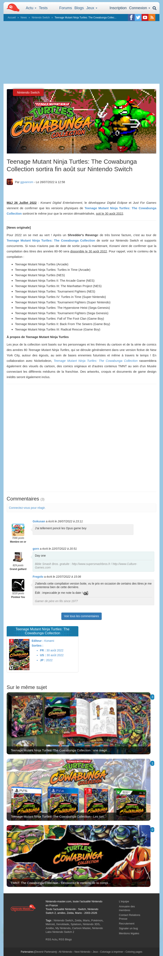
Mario (86, 920)
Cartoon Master (81, 928)
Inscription (118, 8)
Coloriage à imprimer (111, 951)
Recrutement (126, 923)
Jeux (91, 8)
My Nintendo (62, 928)
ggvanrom (26, 182)
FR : (43, 650)
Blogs (79, 8)
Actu (31, 8)
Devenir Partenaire (45, 951)
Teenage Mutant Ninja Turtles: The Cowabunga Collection (51, 240)
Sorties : (37, 645)
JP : (42, 660)
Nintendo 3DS (91, 924)
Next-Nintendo (82, 951)
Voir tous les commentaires (81, 616)
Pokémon (97, 920)
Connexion (139, 8)
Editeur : (37, 640)
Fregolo (38, 576)
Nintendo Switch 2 (63, 931)
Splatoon (76, 924)
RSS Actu (51, 939)
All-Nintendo (65, 951)
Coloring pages (133, 951)
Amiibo (50, 928)
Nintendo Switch (41, 17)
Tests (43, 8)
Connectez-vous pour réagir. (27, 507)
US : (43, 655)
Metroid (50, 924)
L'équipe (124, 901)
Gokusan (39, 521)
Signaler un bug (128, 928)
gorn (36, 548)
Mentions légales (129, 933)
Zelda (78, 920)
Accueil (12, 17)
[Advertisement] (81, 52)
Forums (65, 8)
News (24, 17)
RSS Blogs (65, 939)
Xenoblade (62, 924)
